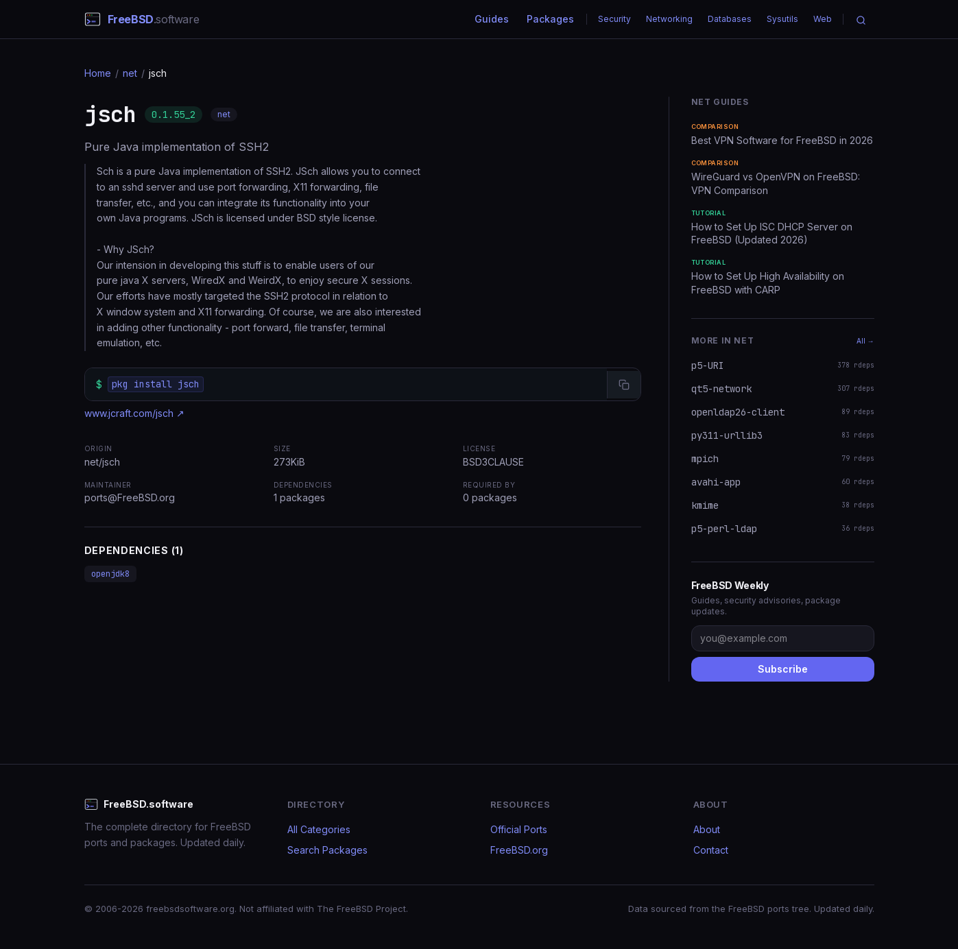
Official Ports (518, 829)
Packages (550, 19)
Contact (710, 850)
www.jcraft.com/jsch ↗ (134, 413)
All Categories (318, 829)
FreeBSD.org (519, 850)
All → (865, 341)
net (130, 73)
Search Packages (327, 850)
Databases (730, 19)
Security (614, 19)
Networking (669, 19)
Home (97, 73)
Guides (492, 19)
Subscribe (783, 669)
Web (822, 19)
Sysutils (782, 19)
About (706, 829)
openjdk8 (110, 573)
